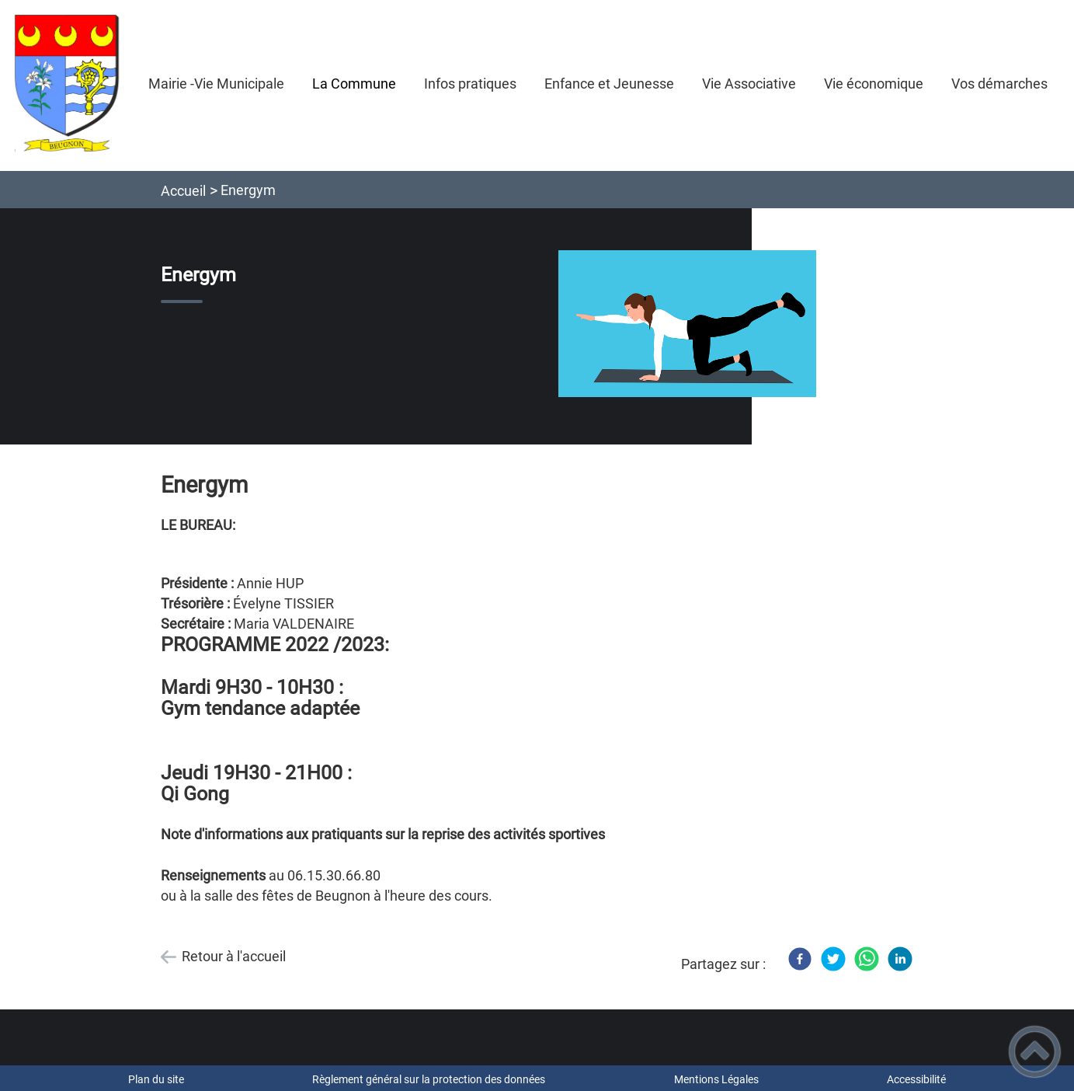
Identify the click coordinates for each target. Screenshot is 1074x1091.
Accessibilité (916, 1079)
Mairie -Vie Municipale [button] (216, 83)
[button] (1035, 1052)
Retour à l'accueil (234, 956)
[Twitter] (833, 958)
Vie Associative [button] (749, 83)
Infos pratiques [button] (470, 83)
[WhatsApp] (866, 958)
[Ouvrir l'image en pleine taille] (687, 324)
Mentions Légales (716, 1079)
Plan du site (156, 1079)
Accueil (183, 191)
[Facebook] (800, 959)
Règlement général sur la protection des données (428, 1079)
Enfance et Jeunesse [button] (609, 83)
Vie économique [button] (873, 83)
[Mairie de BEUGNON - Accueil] (66, 85)
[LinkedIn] (900, 958)
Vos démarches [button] (999, 83)
